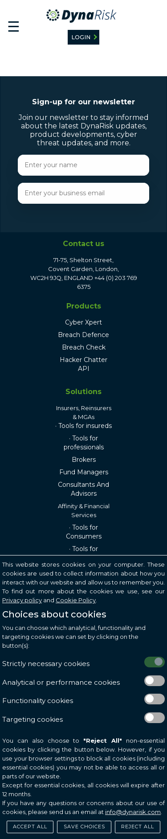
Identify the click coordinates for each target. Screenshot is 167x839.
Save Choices (84, 826)
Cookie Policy (76, 600)
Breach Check (84, 347)
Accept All (30, 826)
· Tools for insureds (83, 426)
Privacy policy (22, 600)
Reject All (137, 826)
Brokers (84, 460)
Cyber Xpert (83, 322)
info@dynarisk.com (133, 811)
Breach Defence (83, 335)
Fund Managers (83, 472)
